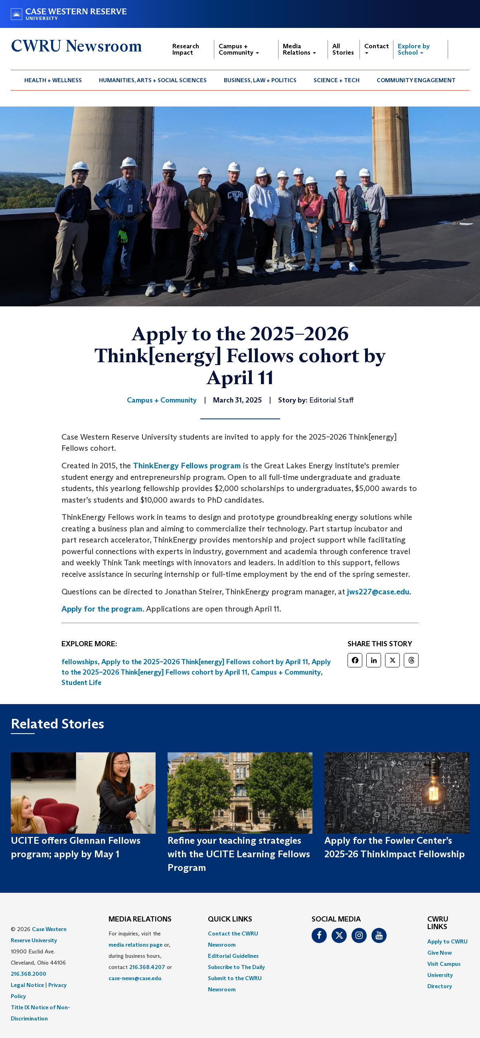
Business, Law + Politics (260, 80)
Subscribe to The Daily (236, 967)
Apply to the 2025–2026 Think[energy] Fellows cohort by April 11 (204, 661)
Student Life (81, 682)
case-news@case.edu (135, 978)
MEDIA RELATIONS (140, 920)
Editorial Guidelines (233, 955)
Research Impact (185, 49)
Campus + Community (239, 49)
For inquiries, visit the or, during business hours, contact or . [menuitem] (140, 956)
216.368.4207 (147, 967)
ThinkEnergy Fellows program (187, 465)
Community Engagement (416, 80)
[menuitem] (53, 80)
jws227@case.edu (378, 591)
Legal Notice (27, 985)
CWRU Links (437, 923)
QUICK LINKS (230, 920)
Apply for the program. (102, 609)
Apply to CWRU (447, 941)
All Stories (343, 49)
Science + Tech (337, 80)
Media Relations (299, 49)
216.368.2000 (28, 973)
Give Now (439, 952)
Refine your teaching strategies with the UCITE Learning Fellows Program (239, 854)
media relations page (135, 944)
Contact (376, 48)
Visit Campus (443, 963)
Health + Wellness (53, 80)
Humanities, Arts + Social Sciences (153, 80)
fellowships (79, 661)
